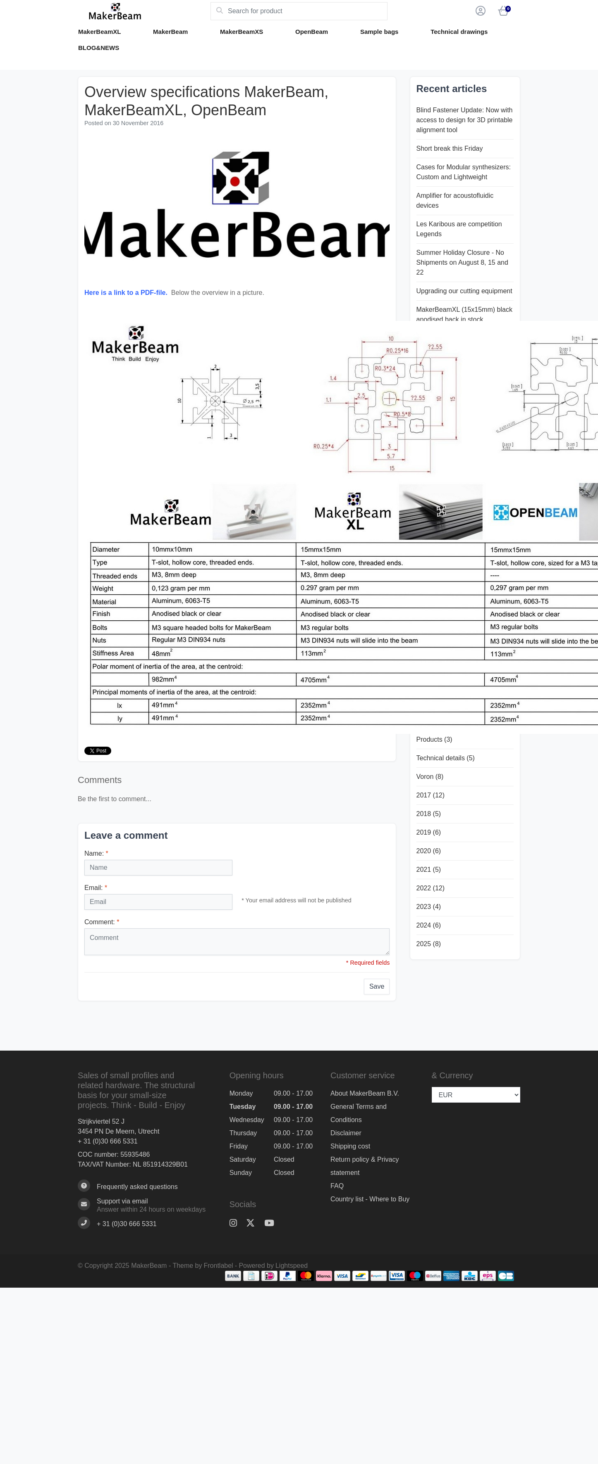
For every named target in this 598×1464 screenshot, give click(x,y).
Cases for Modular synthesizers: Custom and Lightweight (463, 172)
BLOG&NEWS (98, 47)
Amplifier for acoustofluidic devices (455, 200)
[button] (479, 11)
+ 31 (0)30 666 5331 (108, 1141)
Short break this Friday (449, 148)
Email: (95, 887)
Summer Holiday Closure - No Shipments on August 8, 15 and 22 (462, 262)
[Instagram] (237, 1223)
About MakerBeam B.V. (364, 1093)
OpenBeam (311, 31)
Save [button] (376, 986)
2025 (428, 943)
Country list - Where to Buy (369, 1199)
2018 (428, 813)
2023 (428, 906)
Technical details (445, 758)
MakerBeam (170, 31)
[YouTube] (272, 1223)
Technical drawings (459, 31)
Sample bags (379, 31)
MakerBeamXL (99, 31)
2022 (430, 888)
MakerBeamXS (241, 31)
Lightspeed (291, 1265)
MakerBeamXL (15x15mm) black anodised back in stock (464, 314)
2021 (428, 869)
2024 (428, 925)
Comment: (101, 921)
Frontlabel (218, 1265)
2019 (428, 832)
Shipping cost (350, 1146)
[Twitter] (253, 1223)
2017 (430, 795)
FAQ (337, 1185)
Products (434, 739)
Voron (430, 776)
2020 (428, 850)
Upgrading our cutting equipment (464, 290)
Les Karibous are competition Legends (459, 229)
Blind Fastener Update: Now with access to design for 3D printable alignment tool (464, 120)
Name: (96, 853)
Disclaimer (345, 1133)
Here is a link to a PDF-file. (125, 292)
